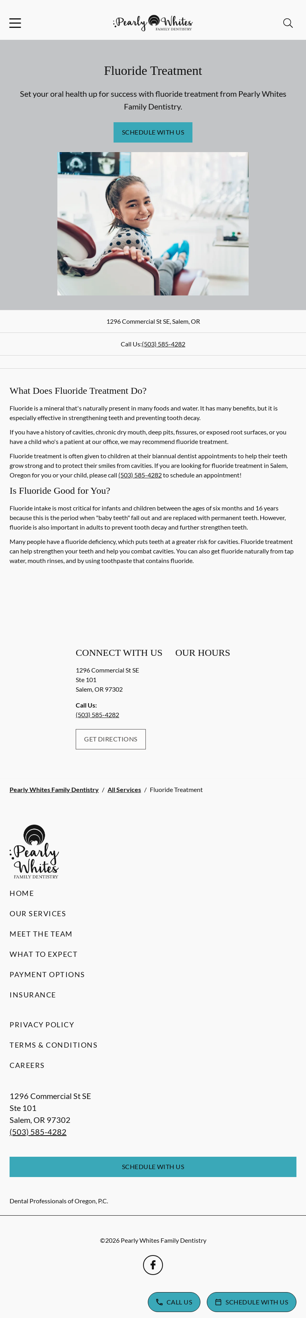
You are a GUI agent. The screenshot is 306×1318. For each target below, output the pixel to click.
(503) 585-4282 (163, 344)
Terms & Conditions (54, 1044)
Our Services (38, 913)
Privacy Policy (42, 1024)
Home (22, 893)
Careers (27, 1065)
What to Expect (44, 954)
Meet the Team (41, 933)
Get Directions (110, 739)
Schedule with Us (153, 132)
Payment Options (47, 974)
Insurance (33, 994)
